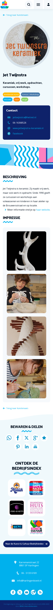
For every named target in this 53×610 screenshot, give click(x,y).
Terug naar (17, 15)
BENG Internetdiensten (28, 606)
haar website (43, 209)
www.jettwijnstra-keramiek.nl (28, 128)
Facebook (18, 133)
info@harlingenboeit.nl (29, 580)
